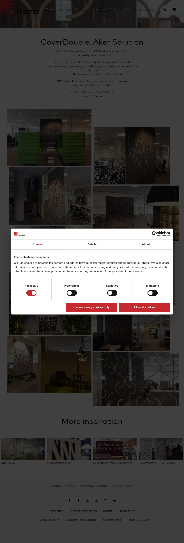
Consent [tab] (38, 244)
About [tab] (146, 244)
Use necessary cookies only (91, 307)
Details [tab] (92, 244)
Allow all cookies (144, 307)
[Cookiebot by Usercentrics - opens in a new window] (154, 234)
